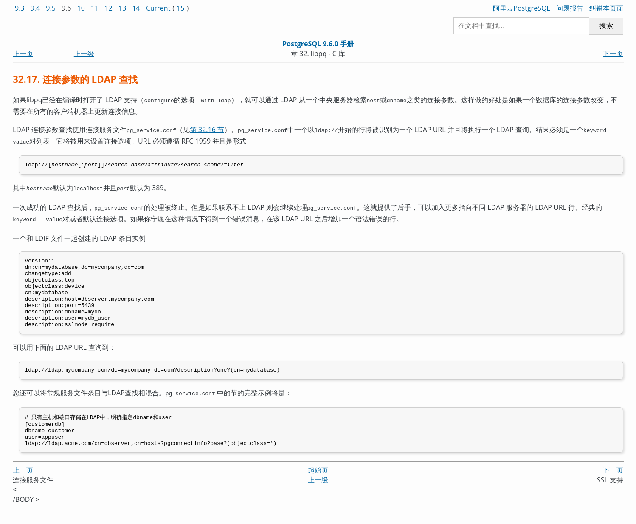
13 (122, 8)
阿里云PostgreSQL (521, 8)
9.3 (20, 8)
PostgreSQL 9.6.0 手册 (318, 43)
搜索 (606, 25)
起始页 (318, 486)
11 (94, 8)
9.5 (51, 8)
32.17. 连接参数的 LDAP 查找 (75, 79)
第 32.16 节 (207, 128)
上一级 (84, 53)
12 (109, 8)
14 (136, 8)
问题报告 (569, 8)
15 (180, 8)
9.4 (35, 8)
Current (158, 8)
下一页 (613, 53)
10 (81, 8)
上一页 (23, 53)
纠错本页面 (606, 8)
